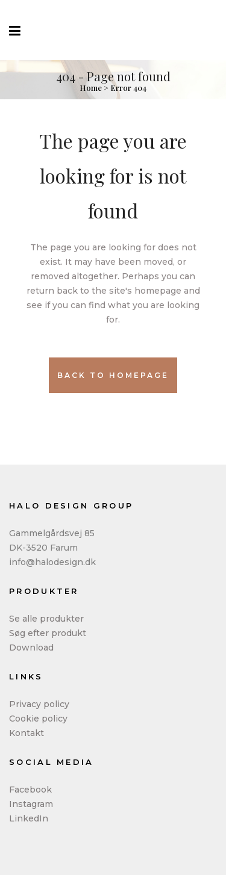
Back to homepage (113, 375)
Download (31, 647)
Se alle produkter (46, 618)
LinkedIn (28, 818)
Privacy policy (39, 704)
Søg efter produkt (47, 633)
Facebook (30, 789)
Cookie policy (38, 718)
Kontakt (26, 733)
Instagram (31, 804)
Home (91, 87)
